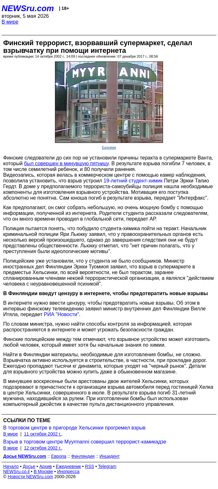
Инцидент (109, 456)
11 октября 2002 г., (43, 433)
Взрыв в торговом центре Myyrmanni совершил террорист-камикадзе (84, 441)
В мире (10, 22)
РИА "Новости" (61, 314)
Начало (11, 466)
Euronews (109, 147)
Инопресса (68, 471)
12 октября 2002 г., (43, 447)
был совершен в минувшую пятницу (66, 163)
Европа (58, 456)
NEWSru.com (28, 8)
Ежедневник (68, 466)
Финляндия (82, 456)
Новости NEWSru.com (30, 476)
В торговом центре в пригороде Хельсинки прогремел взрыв (74, 427)
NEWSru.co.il (16, 471)
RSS (89, 466)
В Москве (43, 471)
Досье (29, 466)
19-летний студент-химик (133, 180)
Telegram (107, 466)
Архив (45, 466)
